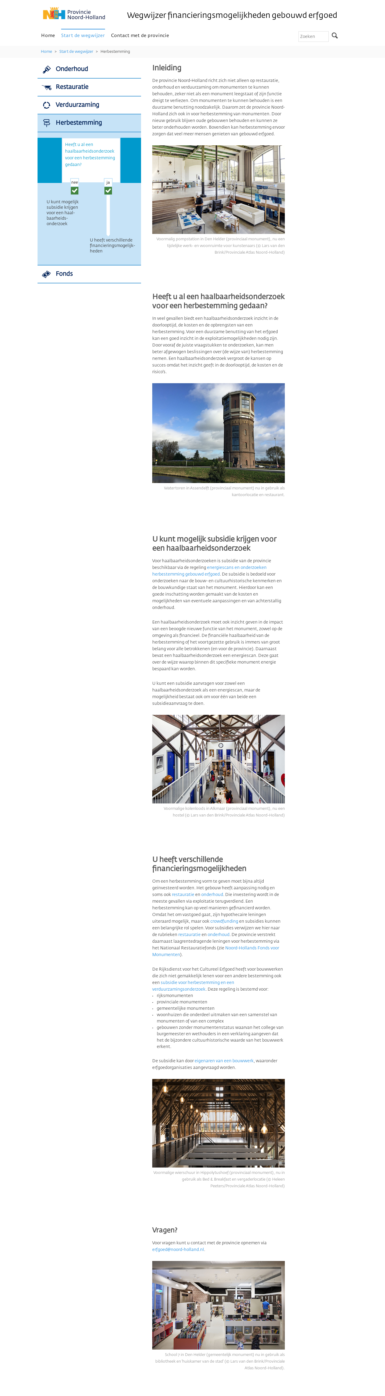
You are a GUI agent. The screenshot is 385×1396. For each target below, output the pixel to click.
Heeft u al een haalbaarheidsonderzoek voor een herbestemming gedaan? (90, 155)
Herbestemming (115, 52)
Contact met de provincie (140, 35)
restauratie (183, 895)
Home (48, 35)
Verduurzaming (77, 105)
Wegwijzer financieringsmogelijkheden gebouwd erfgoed (232, 16)
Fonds (64, 274)
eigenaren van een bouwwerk (224, 1061)
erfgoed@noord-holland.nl (178, 1250)
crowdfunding (224, 921)
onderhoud (212, 895)
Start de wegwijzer (83, 35)
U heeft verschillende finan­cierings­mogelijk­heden (112, 245)
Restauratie (72, 87)
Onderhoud (72, 69)
